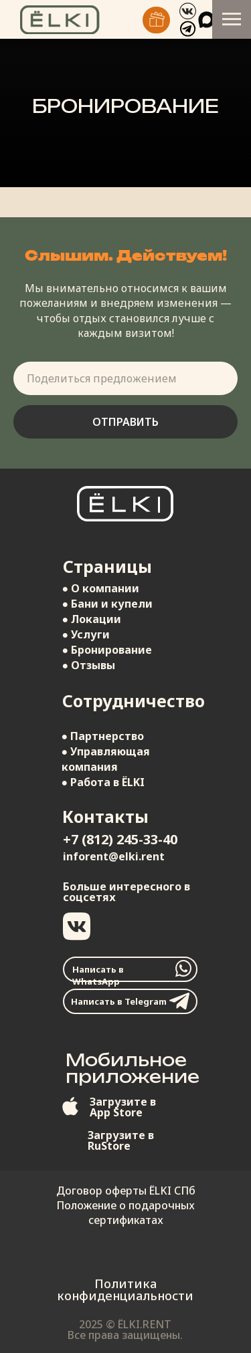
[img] (156, 20)
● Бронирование (107, 649)
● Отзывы (89, 665)
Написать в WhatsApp (98, 975)
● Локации (92, 619)
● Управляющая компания (106, 759)
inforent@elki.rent (114, 856)
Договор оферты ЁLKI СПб (125, 1190)
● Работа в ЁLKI (103, 782)
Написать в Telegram (119, 1001)
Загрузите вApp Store (123, 1107)
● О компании (101, 588)
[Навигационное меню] (231, 19)
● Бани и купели (107, 603)
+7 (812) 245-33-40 (120, 839)
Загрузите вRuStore (121, 1140)
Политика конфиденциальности (125, 1289)
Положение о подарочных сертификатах (125, 1212)
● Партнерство (103, 736)
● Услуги (86, 634)
